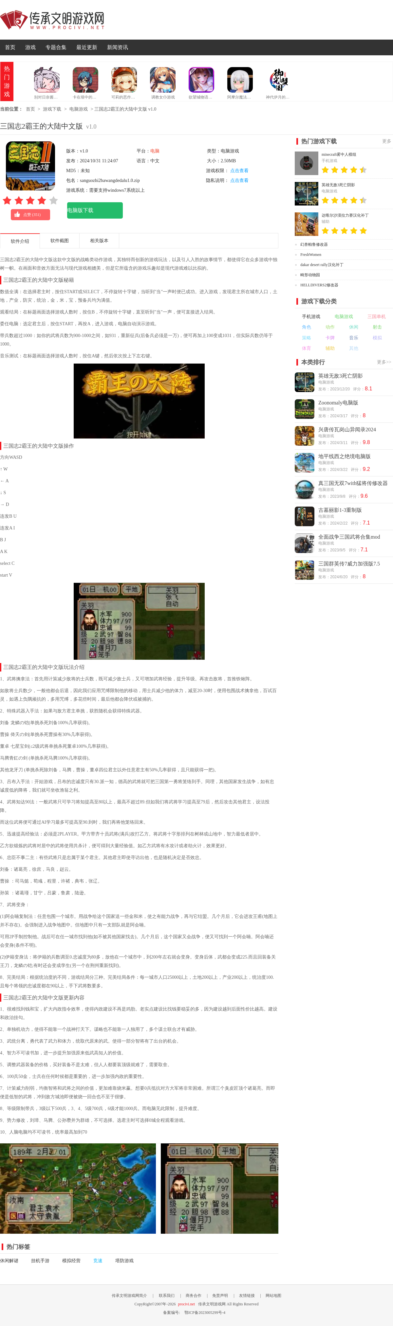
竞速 (98, 1260)
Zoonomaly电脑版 (338, 402)
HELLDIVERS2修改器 (319, 285)
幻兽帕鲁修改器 (314, 244)
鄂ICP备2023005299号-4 (204, 1312)
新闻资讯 (117, 47)
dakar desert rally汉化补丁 (321, 264)
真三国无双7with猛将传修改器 (353, 483)
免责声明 (220, 1295)
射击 (377, 327)
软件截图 (59, 240)
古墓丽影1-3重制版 (340, 510)
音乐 (353, 337)
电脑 (154, 151)
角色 (306, 327)
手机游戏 (311, 316)
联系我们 (167, 1295)
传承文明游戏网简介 (129, 1295)
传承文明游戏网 (52, 20)
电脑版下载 (80, 210)
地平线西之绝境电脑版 (344, 456)
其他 (353, 348)
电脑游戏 (78, 109)
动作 (330, 327)
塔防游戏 (124, 1260)
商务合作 (193, 1295)
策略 (306, 337)
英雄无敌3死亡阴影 (338, 185)
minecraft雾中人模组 (339, 154)
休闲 (353, 327)
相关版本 (99, 240)
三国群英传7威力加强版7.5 (349, 563)
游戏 (30, 47)
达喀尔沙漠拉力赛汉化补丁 (345, 215)
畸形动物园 (310, 275)
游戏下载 (52, 109)
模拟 (377, 337)
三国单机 (376, 316)
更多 (386, 141)
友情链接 (247, 1295)
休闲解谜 (9, 1260)
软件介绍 (20, 241)
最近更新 (86, 47)
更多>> (384, 362)
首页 (10, 47)
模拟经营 (71, 1260)
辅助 (330, 348)
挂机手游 (40, 1260)
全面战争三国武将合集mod (349, 537)
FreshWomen (310, 254)
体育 (306, 348)
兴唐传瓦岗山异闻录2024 (347, 429)
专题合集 (56, 47)
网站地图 (273, 1295)
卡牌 (330, 337)
